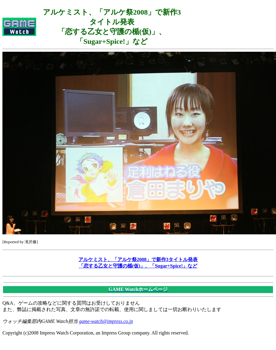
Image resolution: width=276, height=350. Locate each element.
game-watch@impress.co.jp (106, 321)
